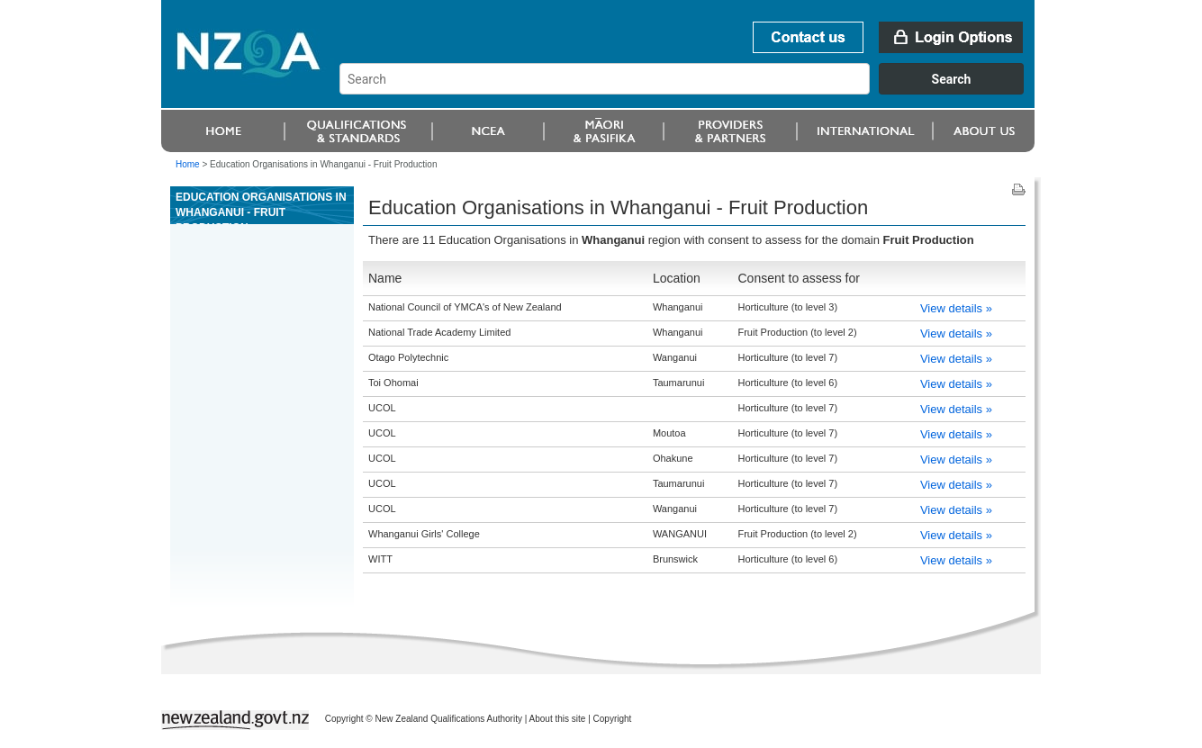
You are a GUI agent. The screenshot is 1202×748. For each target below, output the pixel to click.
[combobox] (690, 90)
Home (188, 164)
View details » (956, 308)
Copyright (612, 719)
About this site (557, 719)
